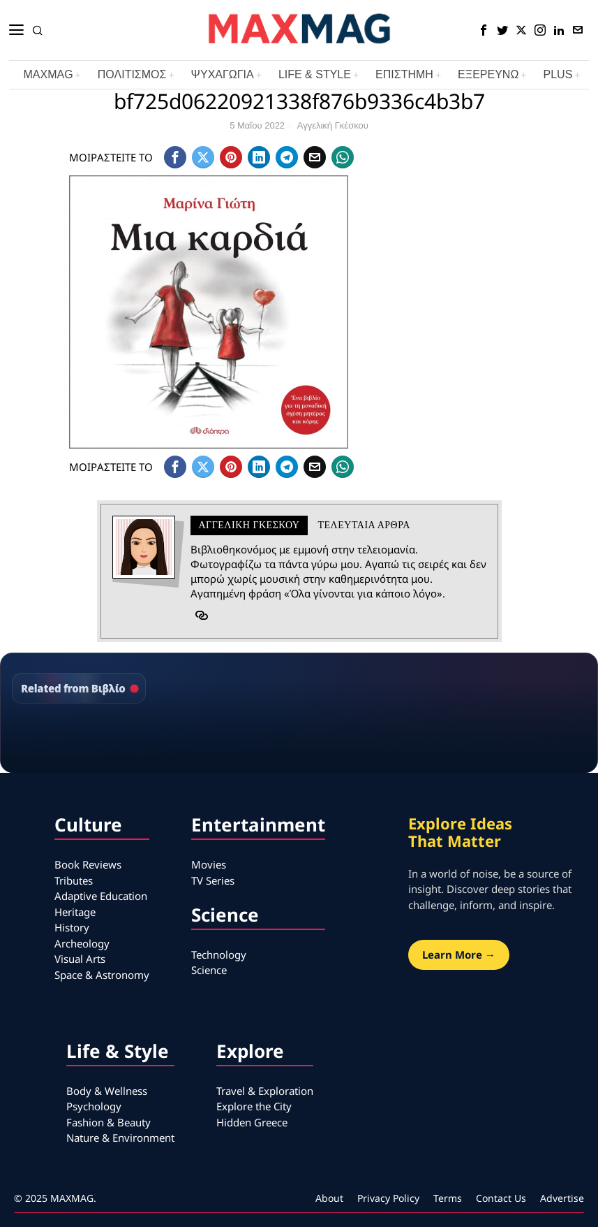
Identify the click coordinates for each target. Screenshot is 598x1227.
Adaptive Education (100, 896)
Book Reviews (87, 864)
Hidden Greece (251, 1122)
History (71, 927)
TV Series (212, 880)
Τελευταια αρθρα (363, 525)
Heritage (75, 912)
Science (209, 970)
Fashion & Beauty (108, 1122)
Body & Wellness (106, 1091)
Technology (218, 954)
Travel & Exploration (264, 1091)
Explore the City (254, 1106)
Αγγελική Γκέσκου (332, 125)
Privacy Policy (388, 1198)
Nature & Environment (120, 1138)
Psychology (93, 1106)
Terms (447, 1198)
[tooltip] (483, 30)
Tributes (73, 880)
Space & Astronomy (101, 975)
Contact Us (501, 1198)
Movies (208, 864)
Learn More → (458, 954)
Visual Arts (79, 959)
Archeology (82, 943)
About (329, 1198)
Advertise (562, 1198)
